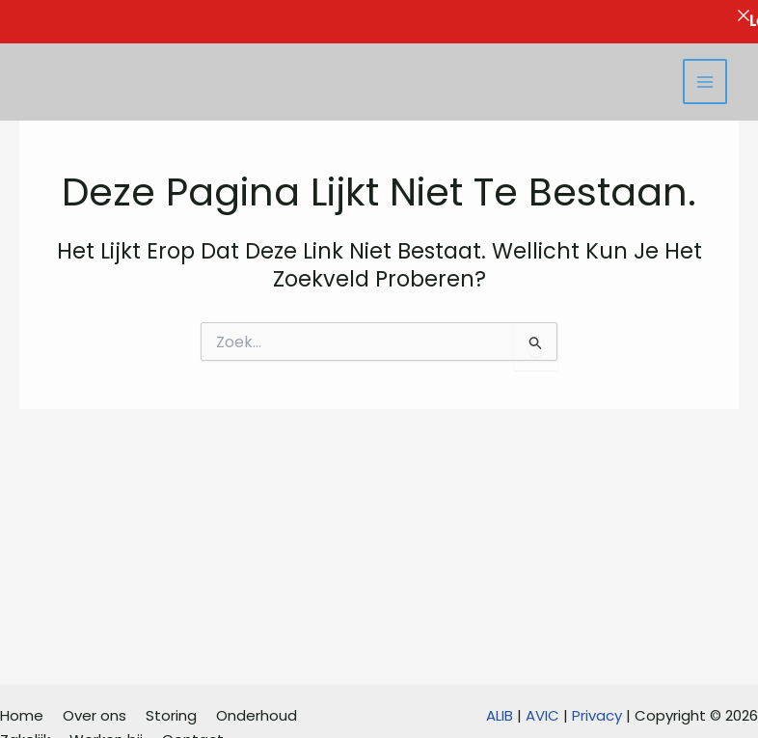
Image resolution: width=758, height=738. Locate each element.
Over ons (94, 715)
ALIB (499, 715)
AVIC (542, 715)
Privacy (597, 715)
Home (21, 715)
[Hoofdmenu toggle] (705, 81)
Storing (171, 715)
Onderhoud (256, 715)
